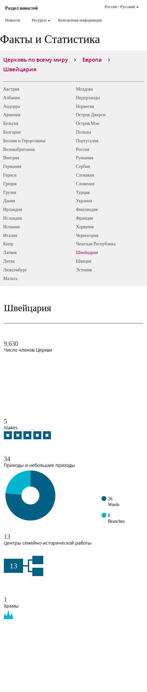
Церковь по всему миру (35, 59)
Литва (9, 261)
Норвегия (85, 106)
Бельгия (10, 123)
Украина (84, 200)
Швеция (83, 261)
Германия (12, 166)
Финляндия (87, 209)
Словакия (85, 175)
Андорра (11, 106)
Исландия (12, 218)
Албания (11, 97)
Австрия (11, 89)
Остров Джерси (91, 114)
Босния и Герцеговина (24, 140)
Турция (83, 192)
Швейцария (87, 252)
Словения (85, 183)
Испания (11, 226)
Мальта (10, 278)
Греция (10, 183)
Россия (82, 149)
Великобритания (19, 149)
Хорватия (85, 226)
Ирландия (12, 209)
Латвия (10, 252)
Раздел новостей (21, 8)
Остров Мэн (87, 123)
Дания (9, 200)
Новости (12, 20)
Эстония (84, 269)
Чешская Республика (96, 243)
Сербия (83, 166)
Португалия (87, 140)
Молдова (84, 89)
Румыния (84, 157)
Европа (92, 59)
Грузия (9, 192)
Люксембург (15, 269)
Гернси (9, 175)
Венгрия (11, 157)
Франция (84, 218)
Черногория (87, 235)
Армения (11, 114)
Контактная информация (80, 20)
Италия (10, 235)
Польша (83, 132)
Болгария (12, 132)
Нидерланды (88, 97)
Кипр (8, 243)
